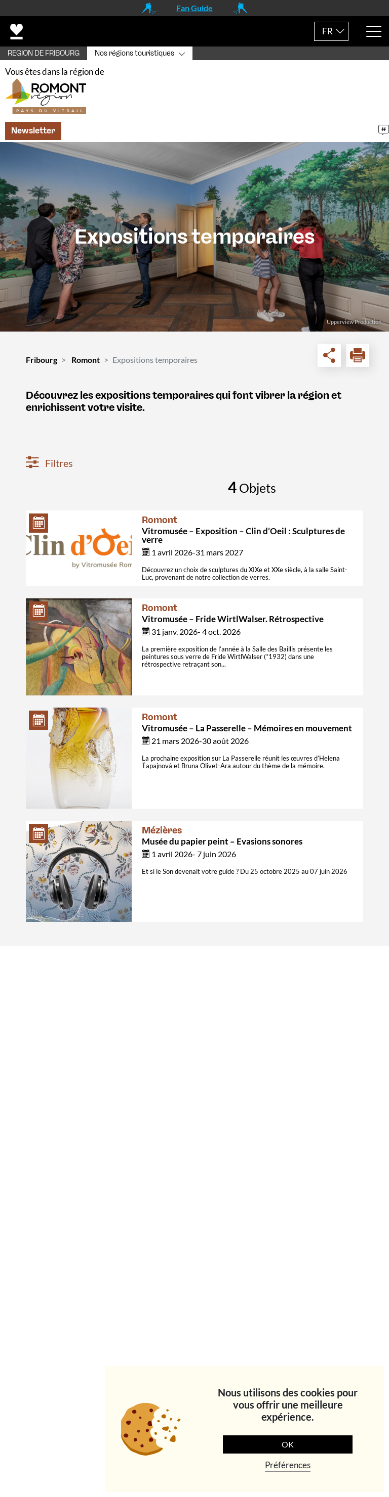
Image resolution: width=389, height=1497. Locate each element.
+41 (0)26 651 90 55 (75, 1100)
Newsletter (33, 136)
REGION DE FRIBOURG (44, 53)
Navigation (40, 1228)
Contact (35, 970)
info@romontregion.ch (67, 1122)
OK (288, 1444)
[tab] (194, 971)
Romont (85, 364)
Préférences (287, 1465)
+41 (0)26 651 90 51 (75, 1198)
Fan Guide (194, 8)
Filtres (49, 468)
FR (327, 31)
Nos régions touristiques (134, 53)
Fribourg (41, 364)
